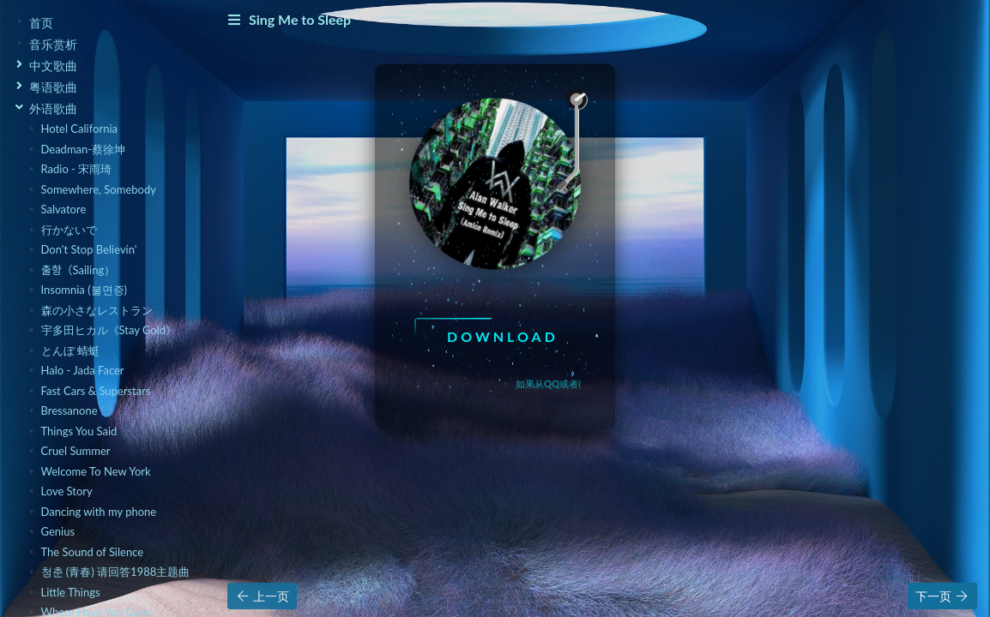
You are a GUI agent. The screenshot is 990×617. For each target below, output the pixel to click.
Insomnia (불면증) (84, 290)
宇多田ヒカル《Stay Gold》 (109, 330)
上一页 (262, 596)
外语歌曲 (53, 108)
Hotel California (79, 128)
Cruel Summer (76, 451)
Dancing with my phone (99, 511)
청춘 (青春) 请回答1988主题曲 (115, 571)
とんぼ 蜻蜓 (70, 350)
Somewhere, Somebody (98, 189)
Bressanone (69, 410)
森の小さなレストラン (97, 310)
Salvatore (64, 209)
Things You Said (79, 431)
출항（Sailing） (78, 270)
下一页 (942, 596)
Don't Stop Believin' (89, 249)
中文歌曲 (53, 65)
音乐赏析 (53, 44)
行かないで (69, 230)
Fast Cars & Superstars (96, 391)
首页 (41, 22)
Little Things (70, 592)
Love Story (67, 491)
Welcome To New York (96, 471)
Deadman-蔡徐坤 (83, 149)
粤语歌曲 (53, 87)
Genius (58, 531)
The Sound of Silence (92, 552)
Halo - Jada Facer (82, 370)
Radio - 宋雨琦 (76, 169)
